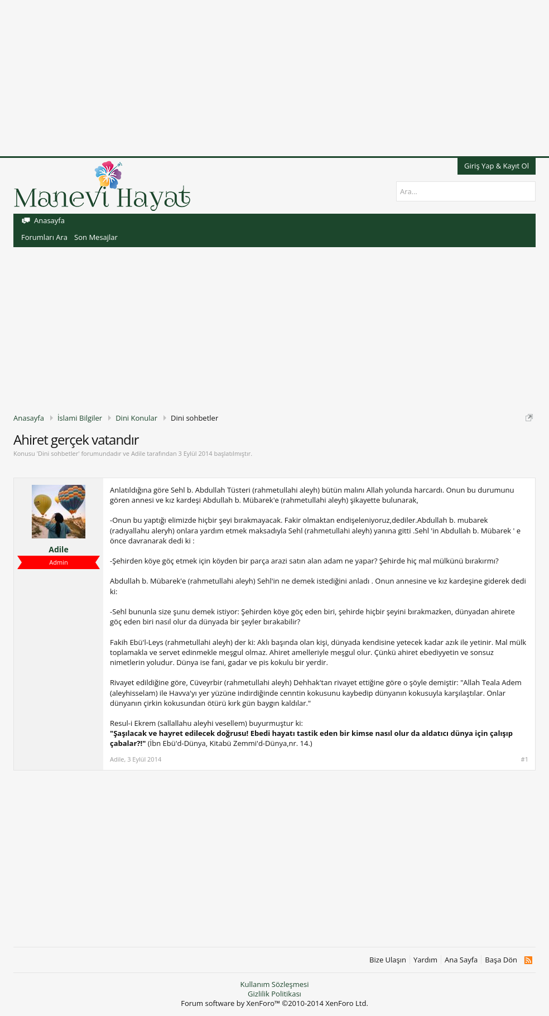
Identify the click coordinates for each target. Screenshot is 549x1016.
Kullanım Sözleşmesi (274, 984)
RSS (528, 960)
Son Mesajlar (96, 237)
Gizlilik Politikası (274, 994)
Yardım (425, 960)
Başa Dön (501, 960)
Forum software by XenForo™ (274, 1003)
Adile (138, 453)
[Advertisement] (274, 78)
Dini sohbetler (58, 453)
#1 (524, 759)
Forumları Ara (44, 237)
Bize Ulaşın (387, 960)
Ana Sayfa (461, 960)
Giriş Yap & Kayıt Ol (496, 166)
